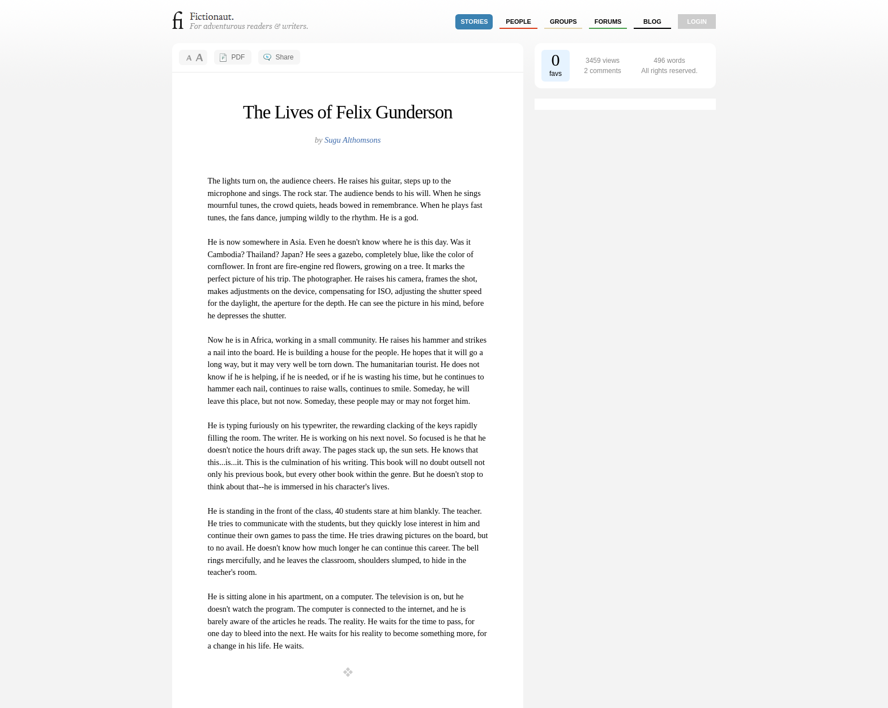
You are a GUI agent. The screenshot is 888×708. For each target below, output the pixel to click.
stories (474, 21)
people (518, 21)
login (697, 21)
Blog (652, 21)
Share (284, 57)
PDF (238, 57)
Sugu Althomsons (353, 139)
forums (608, 21)
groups (563, 21)
